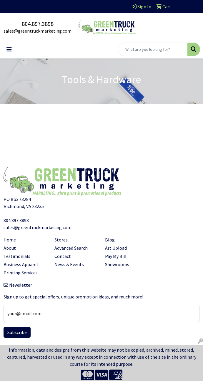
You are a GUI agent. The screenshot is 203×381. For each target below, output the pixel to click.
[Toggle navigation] (9, 49)
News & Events (69, 264)
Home (10, 240)
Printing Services (21, 273)
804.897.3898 (38, 23)
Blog (110, 240)
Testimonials (17, 256)
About (10, 248)
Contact (62, 256)
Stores (61, 240)
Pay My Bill (116, 256)
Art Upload (116, 248)
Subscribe (17, 332)
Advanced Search (71, 248)
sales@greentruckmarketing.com (37, 31)
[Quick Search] (153, 49)
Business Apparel (21, 264)
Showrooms (117, 264)
